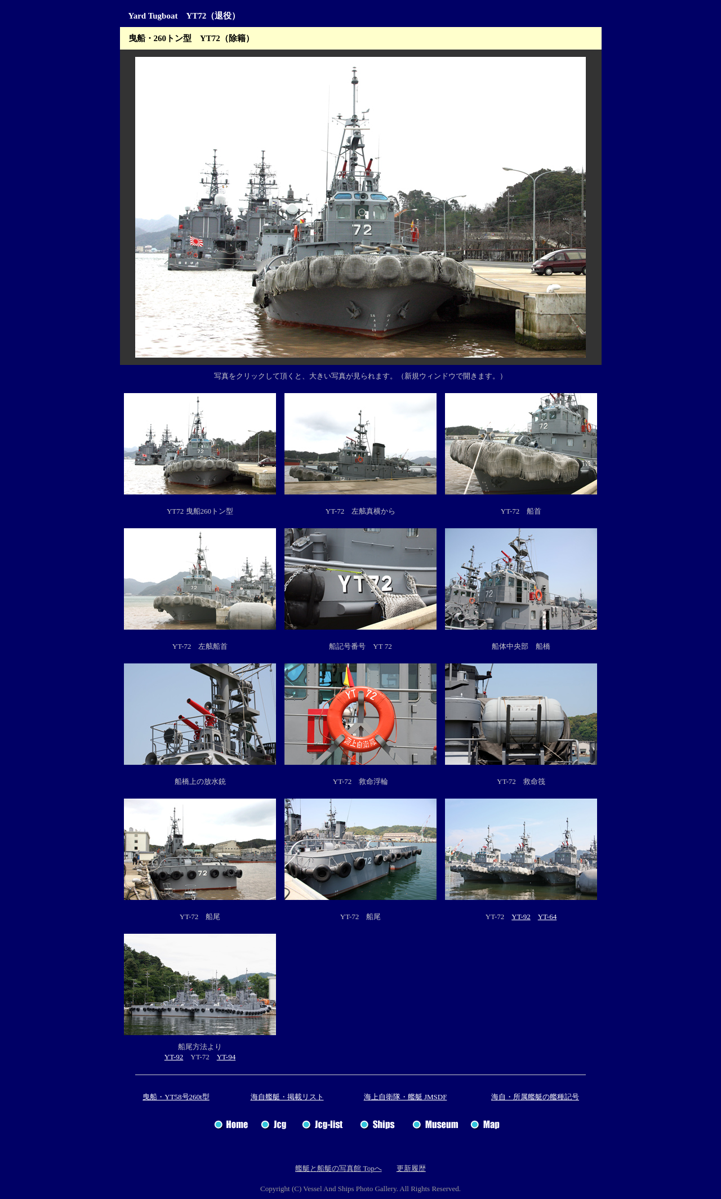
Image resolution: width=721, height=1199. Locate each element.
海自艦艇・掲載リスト (287, 1097)
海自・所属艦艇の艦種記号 (535, 1097)
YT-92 (520, 916)
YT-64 (547, 916)
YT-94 (226, 1057)
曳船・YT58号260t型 (176, 1097)
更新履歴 (411, 1168)
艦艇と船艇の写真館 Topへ (338, 1168)
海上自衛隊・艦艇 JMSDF (405, 1097)
